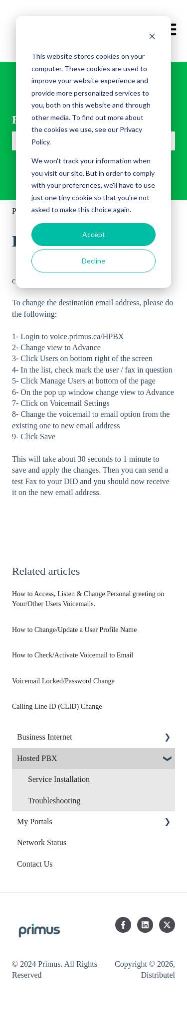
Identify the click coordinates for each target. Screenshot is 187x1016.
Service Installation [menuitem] (59, 779)
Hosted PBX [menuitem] (37, 758)
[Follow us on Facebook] (123, 925)
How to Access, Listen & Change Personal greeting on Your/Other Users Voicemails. (88, 599)
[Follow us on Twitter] (167, 925)
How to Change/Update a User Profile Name (74, 630)
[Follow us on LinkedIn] (145, 925)
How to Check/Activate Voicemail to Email (72, 655)
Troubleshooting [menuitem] (54, 800)
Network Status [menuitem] (41, 842)
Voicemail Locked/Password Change (63, 681)
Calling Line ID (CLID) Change (57, 706)
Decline (93, 260)
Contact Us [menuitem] (35, 864)
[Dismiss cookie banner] (152, 37)
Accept (93, 234)
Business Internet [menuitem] (44, 737)
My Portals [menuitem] (34, 821)
